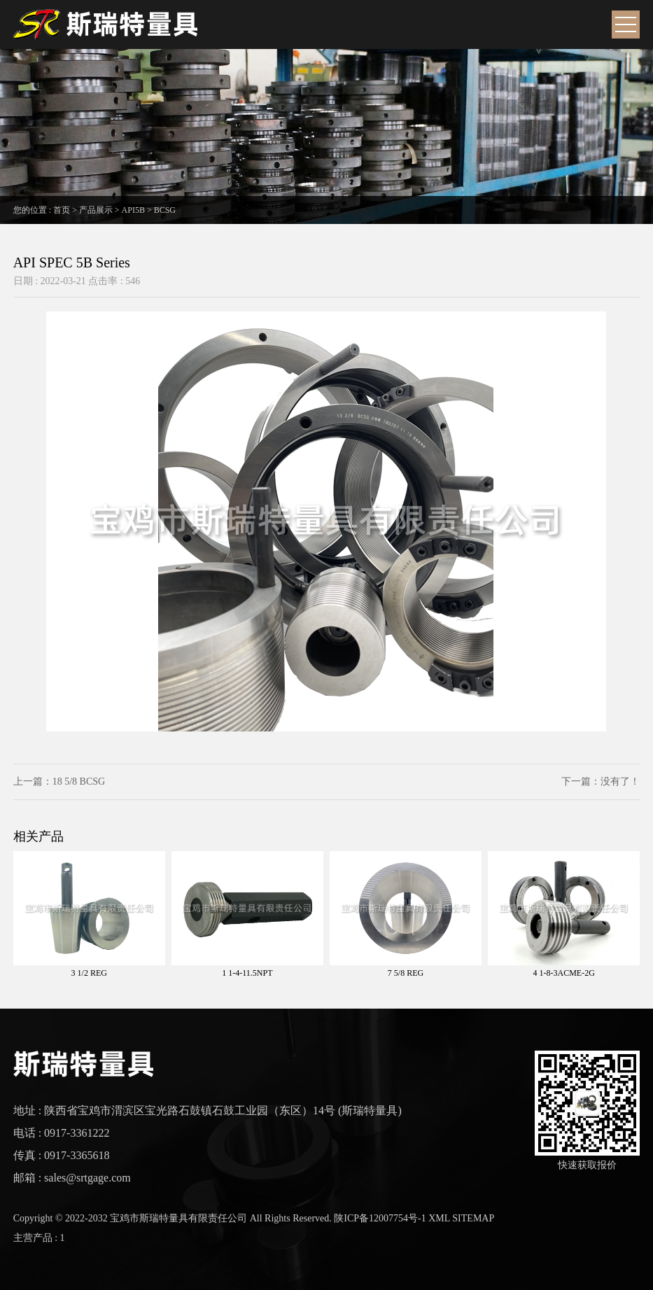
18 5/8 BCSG (78, 781)
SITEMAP (473, 1218)
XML (439, 1218)
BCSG (165, 210)
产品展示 (96, 210)
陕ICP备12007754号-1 (380, 1218)
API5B (133, 210)
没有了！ (620, 781)
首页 (61, 210)
